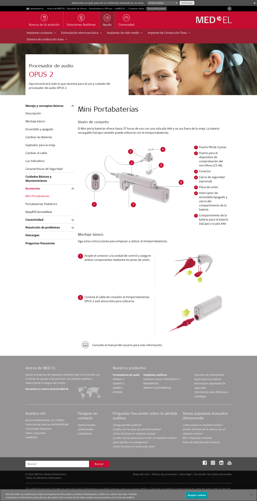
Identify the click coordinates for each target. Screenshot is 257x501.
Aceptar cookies (197, 495)
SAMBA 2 (118, 387)
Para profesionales (156, 8)
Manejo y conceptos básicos (44, 106)
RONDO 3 (118, 379)
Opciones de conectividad (209, 374)
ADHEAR (117, 392)
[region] (128, 495)
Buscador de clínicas (77, 8)
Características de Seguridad (44, 169)
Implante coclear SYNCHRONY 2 (161, 379)
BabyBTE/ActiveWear (38, 212)
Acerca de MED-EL (56, 8)
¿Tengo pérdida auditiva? (127, 425)
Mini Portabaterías (37, 196)
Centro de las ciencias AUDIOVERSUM (47, 424)
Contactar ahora (136, 8)
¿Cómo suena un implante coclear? (203, 425)
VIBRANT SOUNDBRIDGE (157, 387)
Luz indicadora (35, 161)
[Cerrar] (251, 494)
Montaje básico (35, 121)
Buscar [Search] (99, 464)
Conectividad (34, 220)
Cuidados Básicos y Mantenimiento (38, 179)
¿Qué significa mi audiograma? (130, 442)
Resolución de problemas (42, 227)
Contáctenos (85, 433)
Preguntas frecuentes (40, 243)
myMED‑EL (120, 8)
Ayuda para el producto (207, 379)
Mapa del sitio (141, 474)
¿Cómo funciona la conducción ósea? (134, 446)
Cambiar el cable (36, 153)
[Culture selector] (162, 3)
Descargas (32, 235)
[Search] (229, 8)
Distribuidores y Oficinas (100, 8)
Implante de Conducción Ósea (169, 33)
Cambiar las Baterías (38, 137)
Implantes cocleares (41, 33)
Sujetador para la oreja (40, 145)
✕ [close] (255, 3)
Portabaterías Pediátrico (41, 204)
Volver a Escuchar (35, 433)
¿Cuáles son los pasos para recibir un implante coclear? (145, 437)
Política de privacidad (164, 474)
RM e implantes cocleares (197, 437)
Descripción (33, 113)
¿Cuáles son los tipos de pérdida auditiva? (137, 429)
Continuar (187, 2)
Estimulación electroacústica (81, 33)
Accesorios (32, 188)
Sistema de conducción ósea (47, 39)
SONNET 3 (119, 383)
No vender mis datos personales (213, 474)
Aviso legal (185, 474)
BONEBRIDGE (151, 383)
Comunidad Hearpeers (38, 428)
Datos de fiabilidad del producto (201, 442)
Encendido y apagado (39, 129)
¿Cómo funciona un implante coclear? (134, 433)
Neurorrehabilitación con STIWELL (45, 420)
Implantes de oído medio (125, 33)
